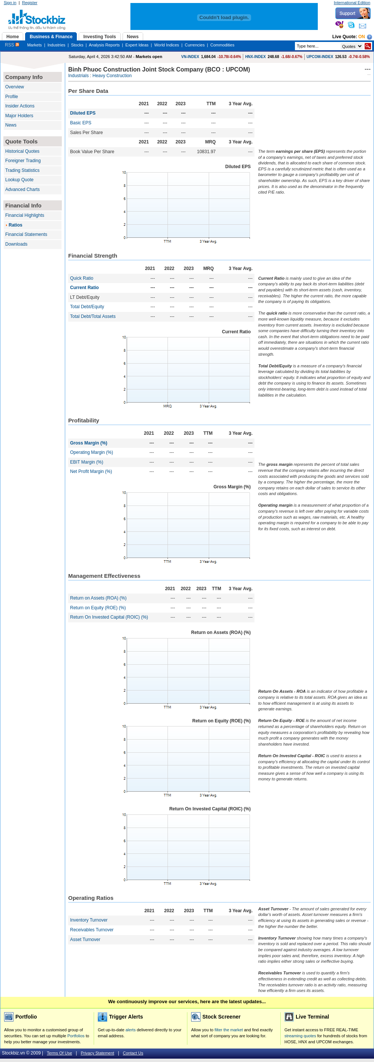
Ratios (15, 225)
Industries (57, 45)
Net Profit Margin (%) (91, 471)
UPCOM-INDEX (320, 57)
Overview (14, 86)
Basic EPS (80, 122)
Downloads (16, 244)
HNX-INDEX (255, 57)
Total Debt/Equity (87, 306)
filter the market (228, 1030)
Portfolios (76, 1036)
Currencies (195, 45)
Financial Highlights (24, 215)
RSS (12, 45)
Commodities (222, 45)
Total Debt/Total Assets (92, 316)
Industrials (78, 75)
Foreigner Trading (23, 160)
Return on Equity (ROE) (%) (98, 607)
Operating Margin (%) (91, 452)
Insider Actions (19, 106)
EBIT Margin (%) (86, 462)
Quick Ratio (81, 278)
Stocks (77, 45)
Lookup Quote (19, 179)
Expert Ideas (137, 45)
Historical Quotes (22, 151)
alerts (131, 1030)
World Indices (166, 45)
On (361, 36)
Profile (11, 96)
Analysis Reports (104, 45)
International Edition (352, 2)
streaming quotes (300, 1036)
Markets (34, 45)
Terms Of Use (59, 1053)
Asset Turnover (85, 939)
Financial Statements (26, 234)
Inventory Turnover (89, 920)
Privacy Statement (97, 1053)
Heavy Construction (112, 75)
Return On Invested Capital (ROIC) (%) (109, 617)
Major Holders (19, 115)
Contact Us (133, 1053)
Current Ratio (84, 287)
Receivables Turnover (92, 929)
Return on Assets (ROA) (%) (98, 598)
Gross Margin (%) (88, 443)
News (10, 125)
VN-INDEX (190, 57)
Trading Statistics (22, 170)
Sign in (10, 2)
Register (29, 2)
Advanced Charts (22, 189)
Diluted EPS (83, 113)
